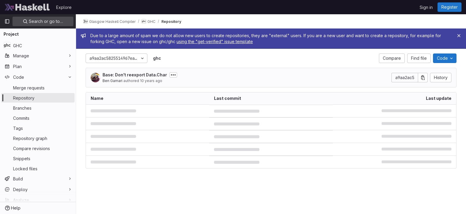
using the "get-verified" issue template (215, 41)
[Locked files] (38, 168)
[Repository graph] (38, 138)
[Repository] (38, 98)
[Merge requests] (38, 87)
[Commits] (38, 118)
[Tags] (38, 128)
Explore (64, 7)
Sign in (426, 7)
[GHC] (38, 45)
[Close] (458, 35)
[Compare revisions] (38, 148)
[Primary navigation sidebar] (7, 21)
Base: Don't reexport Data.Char (135, 74)
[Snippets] (38, 158)
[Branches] (38, 108)
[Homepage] (27, 7)
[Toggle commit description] (173, 75)
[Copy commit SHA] (423, 77)
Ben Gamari (112, 80)
